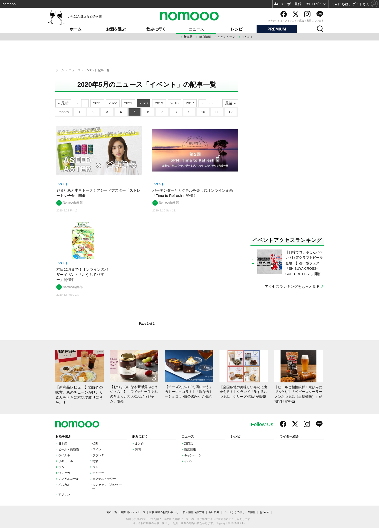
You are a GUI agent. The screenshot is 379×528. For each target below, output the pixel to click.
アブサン (64, 494)
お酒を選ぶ (116, 29)
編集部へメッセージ (133, 512)
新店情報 (205, 37)
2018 (174, 103)
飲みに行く (156, 29)
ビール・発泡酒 (68, 449)
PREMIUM (277, 29)
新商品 (188, 37)
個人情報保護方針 (193, 512)
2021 (128, 103)
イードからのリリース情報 (239, 512)
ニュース (196, 29)
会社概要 (214, 512)
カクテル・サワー (104, 478)
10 (203, 112)
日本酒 (62, 443)
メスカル (64, 484)
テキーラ (98, 473)
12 (231, 112)
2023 (97, 103)
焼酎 (95, 443)
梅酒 (95, 461)
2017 (190, 103)
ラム (61, 467)
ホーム (75, 29)
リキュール (65, 461)
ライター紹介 (289, 436)
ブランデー (99, 455)
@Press (264, 512)
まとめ (139, 443)
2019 (159, 103)
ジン (95, 467)
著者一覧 (111, 512)
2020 (144, 103)
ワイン (96, 449)
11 (217, 112)
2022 (113, 103)
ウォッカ (64, 473)
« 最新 (63, 103)
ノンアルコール (68, 478)
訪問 (138, 449)
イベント (247, 37)
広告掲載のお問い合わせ (164, 512)
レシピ (236, 29)
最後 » (230, 103)
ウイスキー (65, 455)
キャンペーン (226, 37)
